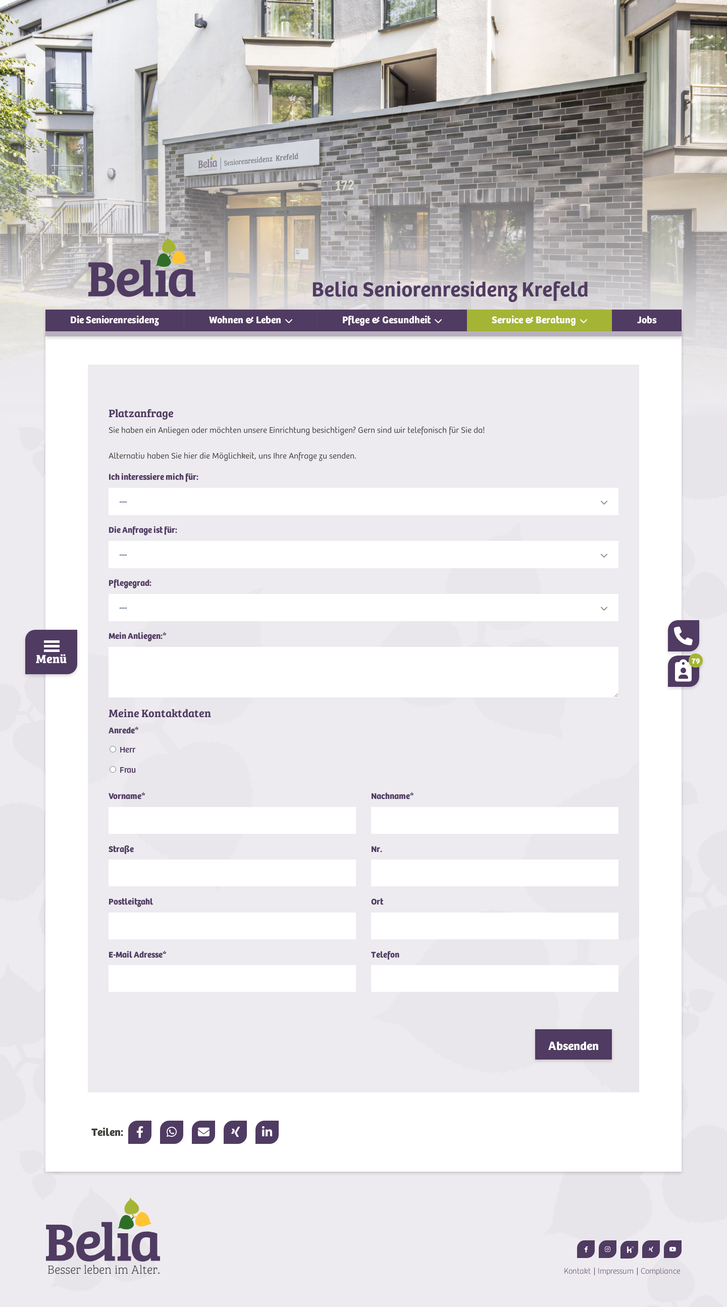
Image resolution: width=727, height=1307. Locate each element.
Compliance (660, 1271)
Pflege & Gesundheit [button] (387, 320)
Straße (121, 849)
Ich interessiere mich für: (153, 477)
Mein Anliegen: (138, 636)
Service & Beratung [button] (535, 320)
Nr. (376, 849)
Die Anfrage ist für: (143, 530)
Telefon (385, 954)
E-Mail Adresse (138, 954)
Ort (377, 901)
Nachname (392, 796)
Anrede (124, 730)
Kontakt (577, 1271)
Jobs (647, 320)
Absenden (573, 1046)
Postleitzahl (131, 901)
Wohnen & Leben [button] (246, 320)
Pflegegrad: (130, 583)
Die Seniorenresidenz (114, 320)
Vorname (127, 796)
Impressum (616, 1271)
